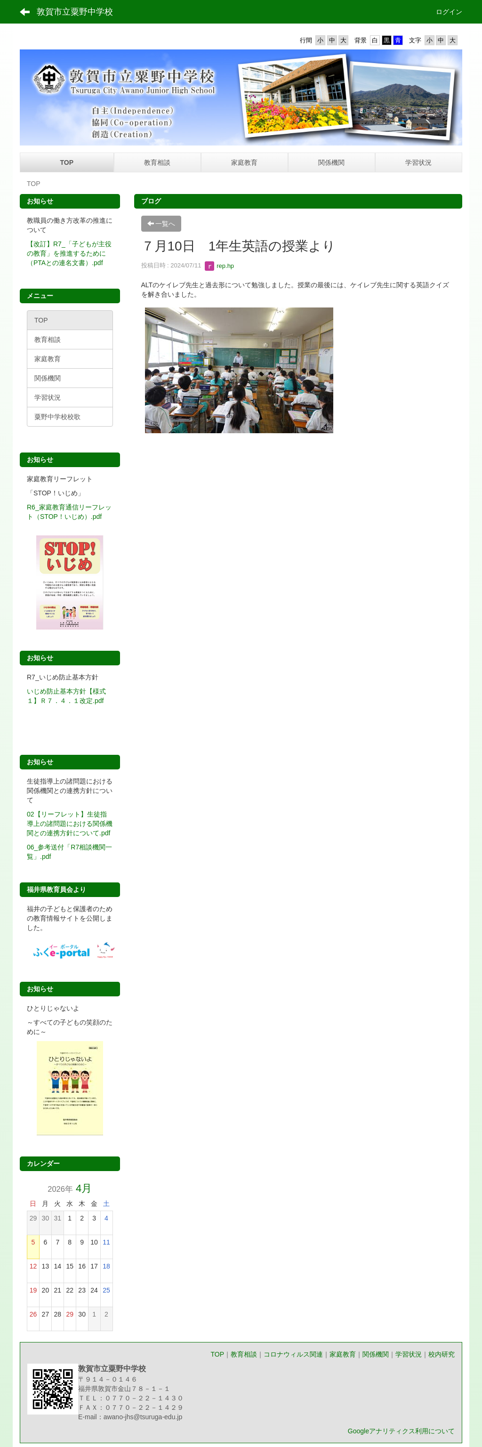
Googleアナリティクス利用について (401, 1431)
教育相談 (244, 1354)
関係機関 (375, 1354)
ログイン (449, 12)
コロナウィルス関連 (293, 1354)
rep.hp (219, 265)
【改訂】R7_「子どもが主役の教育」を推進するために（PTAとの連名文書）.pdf (69, 253)
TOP (217, 1354)
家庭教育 (342, 1354)
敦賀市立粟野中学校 (75, 11)
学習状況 (408, 1354)
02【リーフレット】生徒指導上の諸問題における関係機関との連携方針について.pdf (69, 823)
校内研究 (441, 1354)
